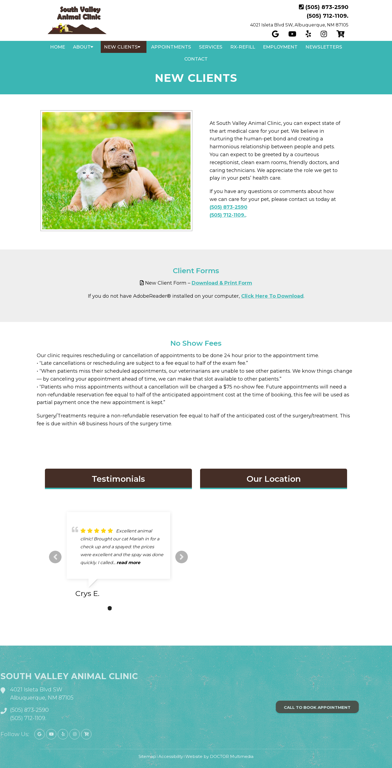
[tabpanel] (118, 557)
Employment (280, 47)
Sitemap (147, 756)
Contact (196, 59)
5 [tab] (134, 608)
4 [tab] (126, 608)
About (82, 47)
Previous (55, 557)
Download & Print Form (222, 283)
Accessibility (170, 756)
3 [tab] (118, 608)
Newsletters (323, 47)
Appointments (171, 47)
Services (210, 47)
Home (57, 47)
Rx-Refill (242, 47)
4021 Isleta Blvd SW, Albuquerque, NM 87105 (299, 25)
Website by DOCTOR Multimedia (219, 756)
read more (128, 562)
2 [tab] (110, 608)
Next (181, 557)
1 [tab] (101, 608)
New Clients (121, 47)
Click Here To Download (272, 296)
